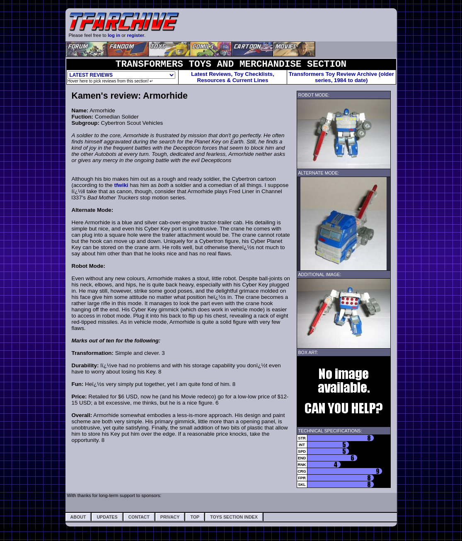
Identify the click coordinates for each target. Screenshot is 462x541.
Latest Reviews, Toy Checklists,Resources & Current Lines (232, 77)
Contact (139, 516)
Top (194, 516)
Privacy (170, 516)
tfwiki (121, 185)
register (136, 35)
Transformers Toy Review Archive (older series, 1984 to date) (341, 77)
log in (114, 35)
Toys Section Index (234, 516)
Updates (107, 516)
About (78, 516)
